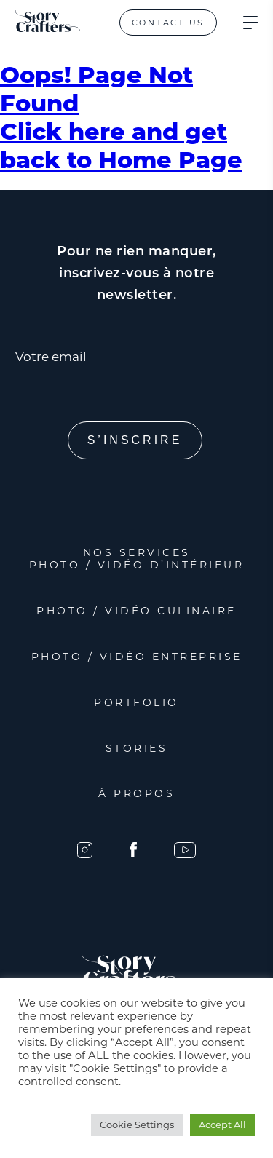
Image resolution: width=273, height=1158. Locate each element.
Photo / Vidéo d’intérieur (137, 564)
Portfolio (136, 702)
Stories (137, 748)
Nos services (137, 552)
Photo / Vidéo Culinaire (136, 610)
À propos (136, 793)
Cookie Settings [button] (137, 1124)
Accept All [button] (222, 1124)
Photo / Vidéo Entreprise (136, 656)
